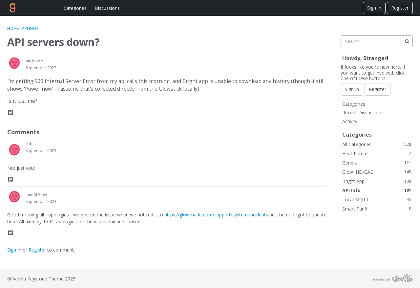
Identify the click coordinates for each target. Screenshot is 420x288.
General (376, 163)
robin (31, 143)
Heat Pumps (376, 153)
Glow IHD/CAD (376, 172)
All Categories (376, 144)
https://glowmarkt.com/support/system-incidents (216, 214)
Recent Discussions (363, 112)
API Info (376, 190)
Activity (349, 121)
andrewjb (34, 61)
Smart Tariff (376, 209)
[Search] (407, 41)
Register (400, 8)
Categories (75, 8)
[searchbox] (377, 41)
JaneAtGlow (36, 194)
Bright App (376, 181)
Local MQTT (376, 199)
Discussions (107, 8)
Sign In (374, 8)
